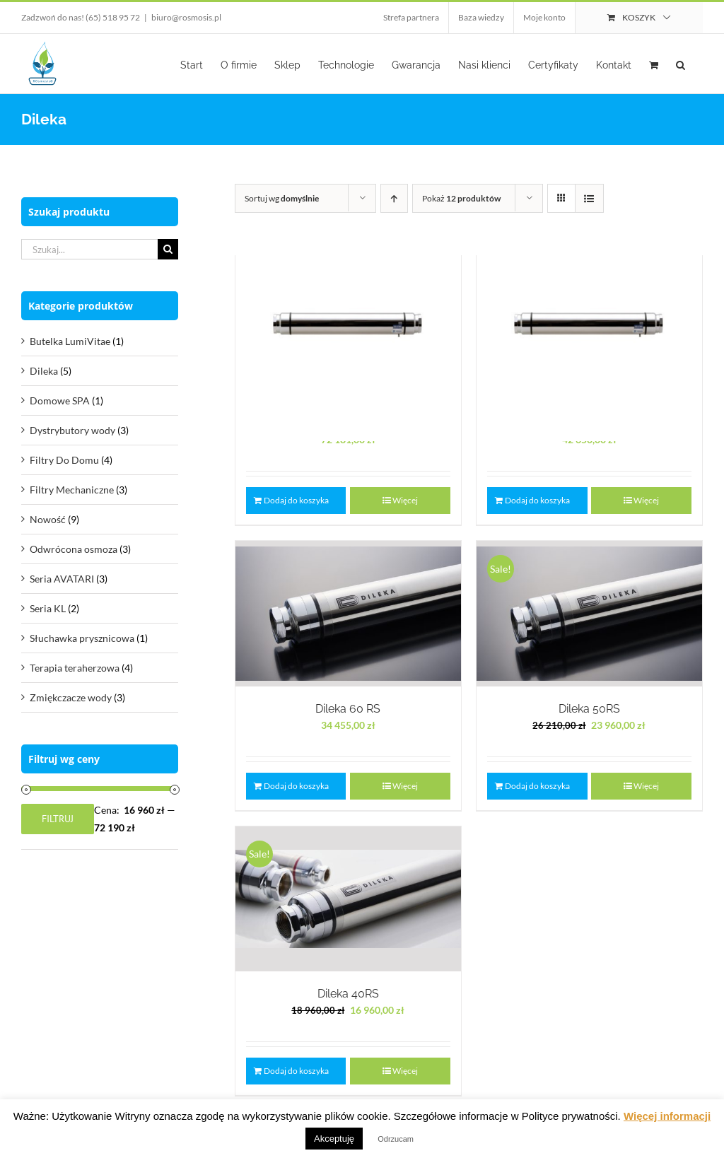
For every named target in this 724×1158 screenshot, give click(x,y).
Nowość (48, 519)
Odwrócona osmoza (73, 549)
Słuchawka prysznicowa (82, 638)
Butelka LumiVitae (70, 341)
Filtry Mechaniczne (72, 490)
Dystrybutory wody (72, 430)
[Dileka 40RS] (348, 898)
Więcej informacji (667, 1116)
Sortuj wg (282, 198)
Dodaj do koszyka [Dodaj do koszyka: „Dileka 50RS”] (537, 785)
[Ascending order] (394, 198)
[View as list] (589, 198)
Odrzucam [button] (396, 1139)
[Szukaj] (168, 249)
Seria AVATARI (62, 579)
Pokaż (461, 198)
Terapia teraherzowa (74, 668)
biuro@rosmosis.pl (186, 17)
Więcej (646, 785)
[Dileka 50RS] (589, 613)
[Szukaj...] (89, 249)
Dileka (44, 371)
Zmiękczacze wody (71, 697)
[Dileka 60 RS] (348, 613)
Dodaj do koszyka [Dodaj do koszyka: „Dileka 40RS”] (296, 1070)
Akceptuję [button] (334, 1138)
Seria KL (48, 608)
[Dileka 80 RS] (348, 328)
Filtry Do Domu (64, 460)
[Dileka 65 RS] (589, 328)
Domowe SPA (60, 400)
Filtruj (58, 818)
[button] (680, 63)
